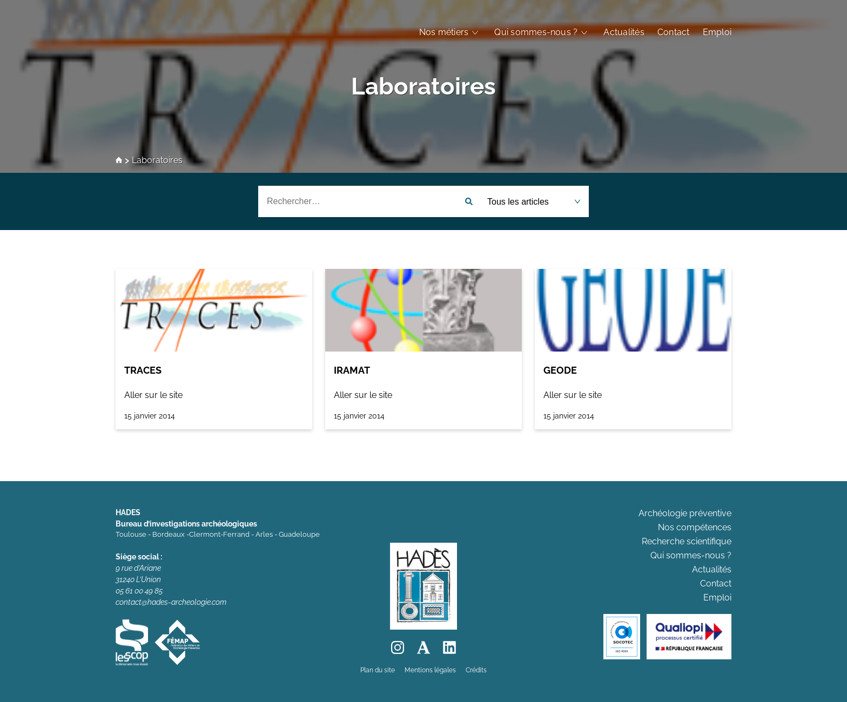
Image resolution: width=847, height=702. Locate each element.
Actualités (623, 32)
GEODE (560, 370)
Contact (673, 32)
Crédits (476, 670)
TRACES (143, 370)
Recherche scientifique (686, 541)
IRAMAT (352, 370)
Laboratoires (423, 86)
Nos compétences (694, 527)
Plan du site (377, 670)
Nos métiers (444, 32)
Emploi (717, 32)
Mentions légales (430, 670)
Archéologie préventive (684, 513)
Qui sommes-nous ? (535, 32)
